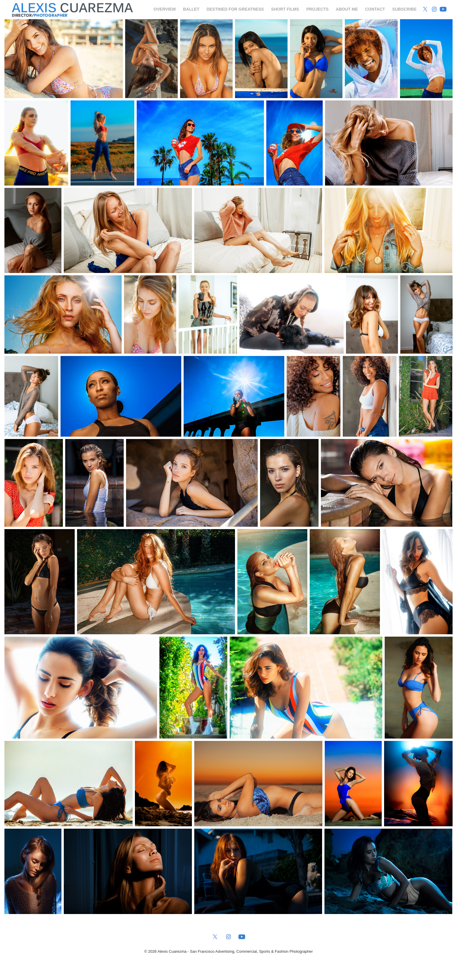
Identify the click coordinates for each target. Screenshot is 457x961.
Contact (375, 9)
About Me (347, 9)
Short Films (285, 9)
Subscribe (404, 9)
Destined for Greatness (235, 9)
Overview (165, 9)
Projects (317, 9)
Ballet (191, 9)
